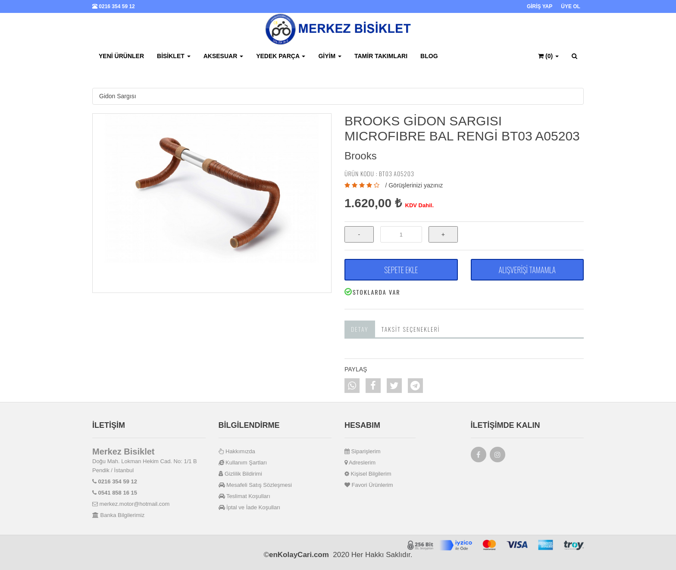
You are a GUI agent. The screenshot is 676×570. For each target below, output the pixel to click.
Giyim (329, 56)
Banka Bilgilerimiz (118, 515)
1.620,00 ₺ (373, 203)
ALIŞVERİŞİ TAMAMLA (527, 269)
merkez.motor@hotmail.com (130, 504)
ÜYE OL (570, 6)
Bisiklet (174, 56)
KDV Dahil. (419, 205)
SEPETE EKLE (401, 269)
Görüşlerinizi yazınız (415, 185)
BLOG (429, 56)
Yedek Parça (280, 56)
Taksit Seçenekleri (411, 328)
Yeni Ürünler (121, 56)
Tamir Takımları (380, 56)
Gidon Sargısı (117, 96)
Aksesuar (223, 56)
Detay (360, 328)
